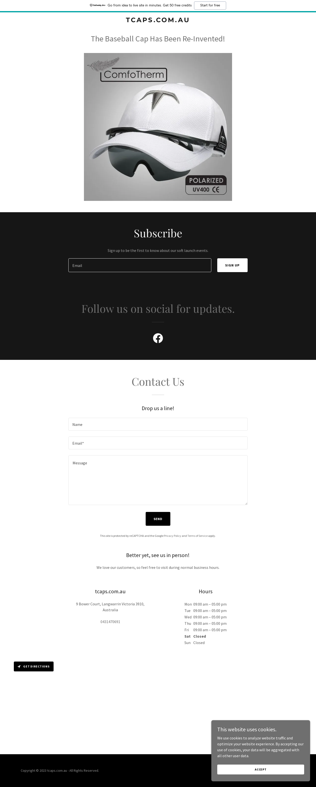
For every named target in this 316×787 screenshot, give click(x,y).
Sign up (232, 265)
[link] (158, 20)
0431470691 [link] (110, 621)
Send (158, 519)
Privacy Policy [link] (172, 536)
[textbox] (139, 265)
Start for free (210, 5)
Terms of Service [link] (197, 536)
